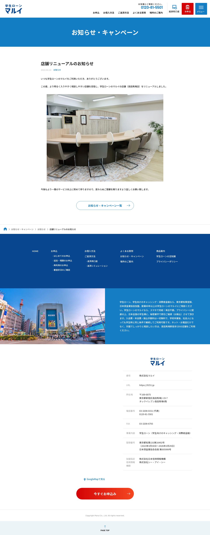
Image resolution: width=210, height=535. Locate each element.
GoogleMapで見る (96, 479)
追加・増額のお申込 (63, 260)
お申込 (96, 12)
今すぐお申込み (105, 493)
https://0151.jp (146, 384)
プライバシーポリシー (167, 261)
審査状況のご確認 (62, 269)
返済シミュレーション (97, 265)
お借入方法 (108, 12)
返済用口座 (92, 260)
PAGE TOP (104, 530)
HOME (35, 251)
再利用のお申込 (61, 265)
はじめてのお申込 (62, 255)
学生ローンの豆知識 (166, 256)
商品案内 (160, 251)
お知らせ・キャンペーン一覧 (105, 205)
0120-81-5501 (152, 7)
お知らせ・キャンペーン (132, 256)
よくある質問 (139, 12)
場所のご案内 (156, 12)
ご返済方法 (123, 12)
